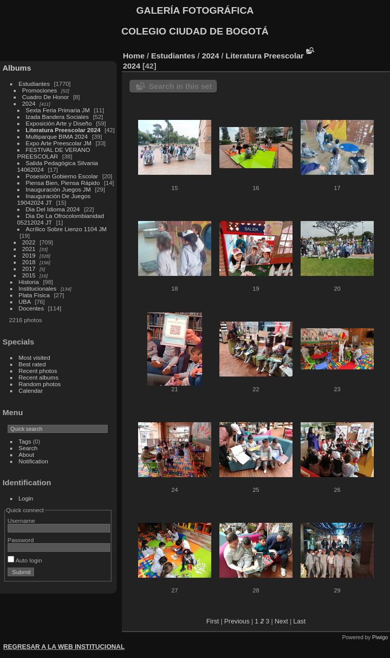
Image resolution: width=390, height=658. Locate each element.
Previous (237, 621)
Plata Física (34, 295)
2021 (29, 248)
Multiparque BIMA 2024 (57, 136)
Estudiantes (34, 83)
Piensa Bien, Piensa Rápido (63, 182)
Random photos (40, 384)
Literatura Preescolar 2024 (63, 130)
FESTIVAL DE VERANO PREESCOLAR (53, 153)
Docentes (31, 308)
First (212, 621)
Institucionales (38, 288)
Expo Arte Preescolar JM (58, 143)
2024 (29, 103)
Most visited (34, 357)
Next (281, 621)
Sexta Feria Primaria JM (58, 110)
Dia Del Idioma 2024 (53, 209)
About (27, 454)
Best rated (32, 364)
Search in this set (180, 86)
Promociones (39, 90)
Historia (29, 281)
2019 (29, 255)
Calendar (31, 390)
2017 (29, 268)
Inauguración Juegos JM (58, 189)
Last (300, 621)
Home (134, 55)
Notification (33, 461)
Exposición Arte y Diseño (59, 123)
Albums (17, 68)
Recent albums (38, 377)
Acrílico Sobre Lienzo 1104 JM (66, 229)
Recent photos (38, 370)
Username (21, 520)
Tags (25, 441)
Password (21, 540)
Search (28, 448)
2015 (29, 275)
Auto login (25, 560)
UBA (25, 301)
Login (26, 498)
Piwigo (380, 637)
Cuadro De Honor (45, 96)
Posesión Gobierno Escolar (62, 176)
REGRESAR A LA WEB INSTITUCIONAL (63, 646)
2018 (29, 262)
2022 (29, 242)
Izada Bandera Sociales (57, 116)
